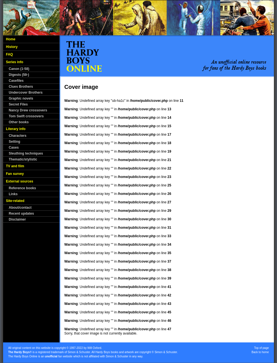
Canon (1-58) (19, 69)
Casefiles (16, 81)
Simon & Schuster (79, 352)
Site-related (15, 201)
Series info (14, 62)
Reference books (22, 188)
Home (10, 39)
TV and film (15, 166)
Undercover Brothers (26, 92)
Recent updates (21, 213)
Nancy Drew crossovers (28, 110)
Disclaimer (17, 219)
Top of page (261, 347)
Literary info (15, 129)
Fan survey (15, 174)
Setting (14, 142)
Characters (18, 136)
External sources (19, 181)
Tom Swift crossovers (26, 116)
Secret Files (18, 104)
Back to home (260, 352)
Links (13, 194)
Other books (19, 122)
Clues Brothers (21, 87)
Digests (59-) (19, 75)
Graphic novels (21, 98)
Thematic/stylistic (23, 159)
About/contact (20, 208)
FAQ (9, 54)
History (11, 47)
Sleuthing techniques (26, 153)
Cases (14, 147)
